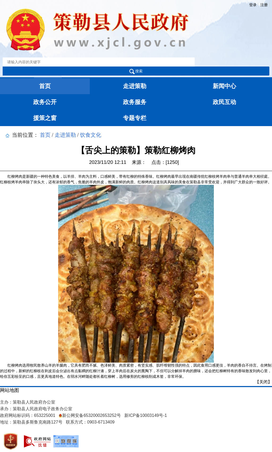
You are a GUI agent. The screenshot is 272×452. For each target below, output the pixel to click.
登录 (253, 5)
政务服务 (134, 102)
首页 (45, 86)
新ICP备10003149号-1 (145, 415)
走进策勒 (134, 86)
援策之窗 (45, 118)
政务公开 (45, 102)
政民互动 (224, 102)
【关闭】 (263, 382)
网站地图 (9, 390)
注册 (264, 5)
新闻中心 (224, 86)
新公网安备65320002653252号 (90, 415)
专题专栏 (134, 118)
